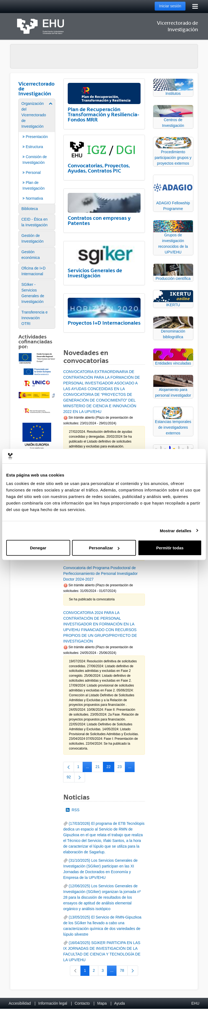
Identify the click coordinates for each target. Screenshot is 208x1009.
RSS (73, 810)
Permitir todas (170, 548)
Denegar (38, 548)
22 (110, 767)
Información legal (52, 1003)
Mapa (102, 1003)
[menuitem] (36, 151)
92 (70, 778)
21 (99, 767)
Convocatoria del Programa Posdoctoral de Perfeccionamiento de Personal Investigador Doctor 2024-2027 (100, 573)
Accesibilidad (20, 1003)
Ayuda (119, 1003)
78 (124, 971)
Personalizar (104, 548)
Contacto (82, 1003)
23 (121, 767)
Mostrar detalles (175, 530)
